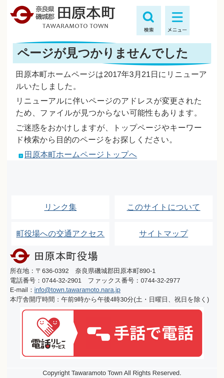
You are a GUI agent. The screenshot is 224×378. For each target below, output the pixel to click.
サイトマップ (163, 233)
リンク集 (60, 206)
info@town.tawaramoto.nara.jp (77, 289)
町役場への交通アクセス (60, 233)
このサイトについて (163, 206)
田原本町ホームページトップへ (80, 154)
